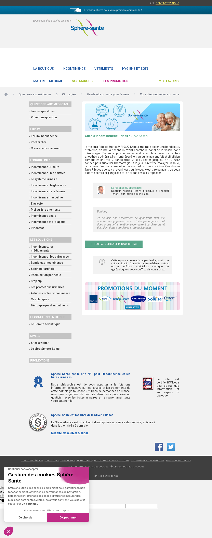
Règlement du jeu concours (127, 466)
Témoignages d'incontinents (50, 305)
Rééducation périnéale (46, 275)
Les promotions (117, 81)
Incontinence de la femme (48, 191)
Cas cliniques (40, 299)
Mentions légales (32, 460)
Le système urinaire (44, 179)
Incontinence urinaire (45, 167)
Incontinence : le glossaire (48, 185)
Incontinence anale (43, 215)
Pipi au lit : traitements (45, 209)
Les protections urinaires (47, 287)
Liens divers (68, 460)
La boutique (43, 69)
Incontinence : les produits (147, 460)
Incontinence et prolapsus (48, 221)
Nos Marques (83, 81)
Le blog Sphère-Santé (45, 348)
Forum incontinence (44, 136)
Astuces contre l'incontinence (50, 293)
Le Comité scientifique (45, 324)
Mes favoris (169, 81)
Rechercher (39, 142)
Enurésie (37, 203)
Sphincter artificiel (43, 268)
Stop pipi (36, 281)
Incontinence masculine (47, 197)
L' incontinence (42, 160)
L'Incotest (37, 228)
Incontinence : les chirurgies (50, 256)
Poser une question (44, 117)
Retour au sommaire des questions (113, 244)
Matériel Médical (48, 81)
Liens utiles (52, 460)
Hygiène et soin (135, 69)
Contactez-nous (167, 3)
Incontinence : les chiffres (48, 173)
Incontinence (74, 69)
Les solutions (41, 239)
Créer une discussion (45, 148)
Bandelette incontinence (47, 262)
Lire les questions (43, 111)
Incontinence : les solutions (111, 460)
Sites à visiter (40, 342)
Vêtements (103, 69)
